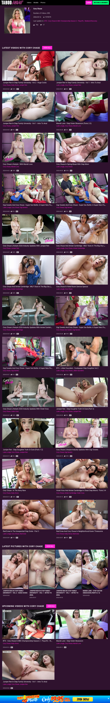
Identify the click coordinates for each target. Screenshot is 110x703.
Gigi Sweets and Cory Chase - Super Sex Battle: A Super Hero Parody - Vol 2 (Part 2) (34, 205)
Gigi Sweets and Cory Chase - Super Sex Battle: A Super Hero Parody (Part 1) (32, 368)
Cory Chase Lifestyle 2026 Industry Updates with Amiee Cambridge (28, 327)
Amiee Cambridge (79, 248)
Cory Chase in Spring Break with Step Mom (72, 164)
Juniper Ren (23, 85)
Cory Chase (7, 85)
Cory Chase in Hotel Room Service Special (72, 287)
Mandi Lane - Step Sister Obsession (69, 641)
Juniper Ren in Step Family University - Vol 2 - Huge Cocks (25, 83)
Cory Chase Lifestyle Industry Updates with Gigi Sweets (77, 450)
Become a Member (101, 2)
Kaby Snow (15, 85)
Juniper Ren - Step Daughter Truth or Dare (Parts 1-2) (23, 450)
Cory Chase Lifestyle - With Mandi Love (17, 164)
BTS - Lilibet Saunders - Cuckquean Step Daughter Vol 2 (77, 368)
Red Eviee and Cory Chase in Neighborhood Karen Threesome (79, 531)
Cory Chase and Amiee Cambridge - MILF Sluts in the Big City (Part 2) (82, 246)
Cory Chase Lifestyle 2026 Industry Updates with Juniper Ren (26, 246)
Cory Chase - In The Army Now (14, 490)
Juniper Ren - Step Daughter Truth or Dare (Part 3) (75, 409)
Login (89, 2)
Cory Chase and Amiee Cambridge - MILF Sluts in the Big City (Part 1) (29, 287)
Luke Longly (60, 85)
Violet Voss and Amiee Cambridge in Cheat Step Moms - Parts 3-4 (81, 490)
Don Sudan (68, 330)
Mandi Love (77, 126)
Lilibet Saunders (78, 370)
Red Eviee (23, 534)
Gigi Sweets (24, 207)
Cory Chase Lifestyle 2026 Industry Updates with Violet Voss (26, 409)
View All (47, 48)
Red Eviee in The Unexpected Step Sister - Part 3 (21, 531)
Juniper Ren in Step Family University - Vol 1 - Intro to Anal (78, 83)
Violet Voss (15, 411)
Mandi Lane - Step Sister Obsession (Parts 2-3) (74, 123)
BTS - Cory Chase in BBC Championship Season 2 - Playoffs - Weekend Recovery (70, 21)
